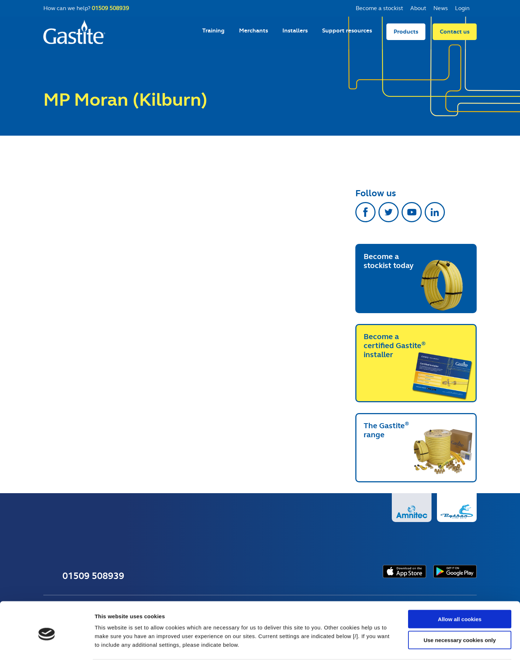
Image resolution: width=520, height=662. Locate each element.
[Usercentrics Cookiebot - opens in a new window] (46, 648)
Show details (379, 648)
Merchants (253, 33)
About (418, 8)
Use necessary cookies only (460, 614)
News (440, 8)
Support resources (347, 33)
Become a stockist (379, 8)
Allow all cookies (460, 593)
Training (213, 33)
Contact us (454, 34)
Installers (295, 33)
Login (462, 8)
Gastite (75, 34)
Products (406, 34)
